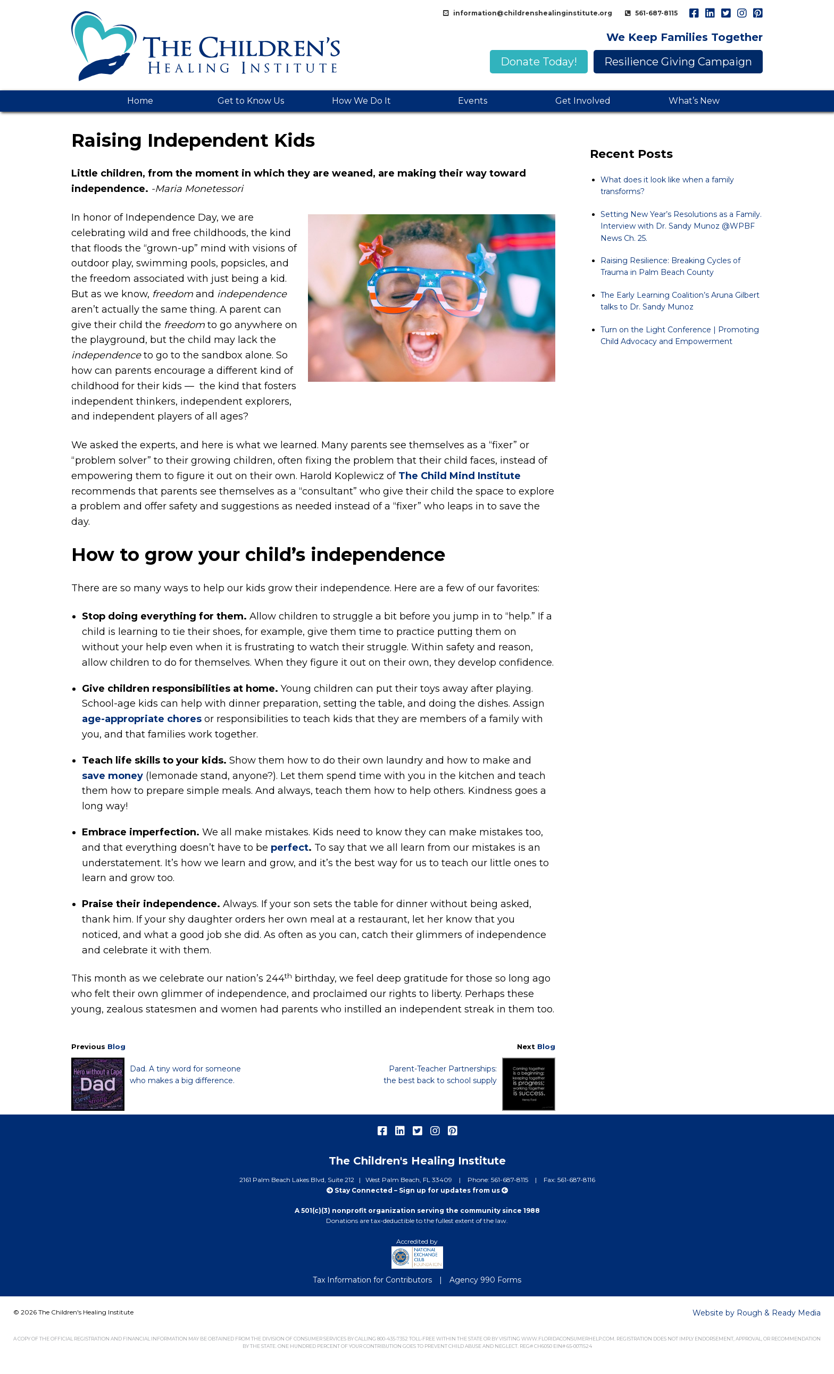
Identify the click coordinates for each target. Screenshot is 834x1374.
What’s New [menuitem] (694, 101)
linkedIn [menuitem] (709, 13)
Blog (116, 1046)
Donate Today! (539, 61)
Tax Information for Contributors (372, 1280)
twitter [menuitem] (725, 13)
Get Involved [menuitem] (583, 101)
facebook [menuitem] (693, 13)
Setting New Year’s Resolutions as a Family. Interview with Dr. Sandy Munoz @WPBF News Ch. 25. (681, 226)
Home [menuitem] (140, 101)
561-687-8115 (655, 13)
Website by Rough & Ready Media (757, 1313)
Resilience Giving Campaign (678, 61)
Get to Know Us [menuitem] (251, 101)
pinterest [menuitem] (757, 13)
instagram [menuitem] (741, 13)
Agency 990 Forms (485, 1280)
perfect (289, 847)
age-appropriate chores (142, 719)
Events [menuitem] (472, 101)
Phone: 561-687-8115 (499, 1180)
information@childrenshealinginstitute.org (532, 13)
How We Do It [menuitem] (361, 101)
